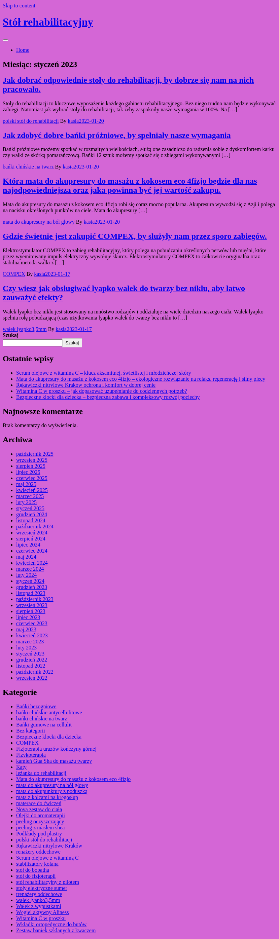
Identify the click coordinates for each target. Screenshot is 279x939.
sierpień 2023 (30, 611)
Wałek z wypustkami (38, 906)
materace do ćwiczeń (38, 803)
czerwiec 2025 (31, 478)
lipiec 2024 (28, 545)
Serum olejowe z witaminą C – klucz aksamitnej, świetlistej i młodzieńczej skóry (103, 373)
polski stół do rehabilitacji (31, 121)
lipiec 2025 (28, 472)
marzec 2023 (30, 641)
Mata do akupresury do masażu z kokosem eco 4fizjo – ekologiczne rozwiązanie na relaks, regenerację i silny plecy (140, 379)
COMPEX (14, 274)
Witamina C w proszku (41, 918)
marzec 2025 (30, 496)
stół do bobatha (32, 870)
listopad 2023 (30, 593)
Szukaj (11, 335)
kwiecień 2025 (32, 490)
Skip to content (19, 5)
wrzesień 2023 (31, 605)
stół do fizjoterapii (36, 876)
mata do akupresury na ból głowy (39, 222)
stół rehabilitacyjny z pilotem (47, 882)
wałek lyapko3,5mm (25, 329)
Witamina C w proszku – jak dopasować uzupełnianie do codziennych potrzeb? (101, 391)
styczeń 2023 (30, 653)
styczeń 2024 (30, 581)
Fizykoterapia (31, 755)
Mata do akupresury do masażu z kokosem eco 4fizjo (73, 779)
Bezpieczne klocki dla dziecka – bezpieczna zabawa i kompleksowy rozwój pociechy (108, 397)
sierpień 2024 (30, 538)
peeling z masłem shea (40, 827)
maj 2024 (26, 557)
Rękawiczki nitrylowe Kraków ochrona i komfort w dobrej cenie (85, 385)
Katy (21, 767)
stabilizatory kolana (37, 864)
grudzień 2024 (31, 514)
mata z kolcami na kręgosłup (47, 797)
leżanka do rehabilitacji (41, 773)
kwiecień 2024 (32, 563)
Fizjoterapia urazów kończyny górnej (56, 749)
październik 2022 (35, 672)
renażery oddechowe (38, 852)
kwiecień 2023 (32, 635)
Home (22, 50)
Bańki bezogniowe (36, 706)
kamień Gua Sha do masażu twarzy (54, 761)
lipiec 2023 (28, 617)
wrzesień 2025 (31, 460)
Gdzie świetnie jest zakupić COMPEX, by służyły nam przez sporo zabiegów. (135, 236)
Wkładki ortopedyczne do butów (51, 924)
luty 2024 (26, 575)
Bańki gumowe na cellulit (44, 724)
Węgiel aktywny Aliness (42, 912)
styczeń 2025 (30, 508)
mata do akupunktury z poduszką (52, 791)
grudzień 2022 (31, 660)
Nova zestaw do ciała (39, 809)
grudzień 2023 (31, 587)
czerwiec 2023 (31, 623)
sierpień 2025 (30, 466)
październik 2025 (35, 454)
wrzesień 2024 (31, 532)
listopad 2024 (30, 520)
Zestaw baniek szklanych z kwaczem (56, 930)
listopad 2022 (30, 666)
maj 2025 (26, 484)
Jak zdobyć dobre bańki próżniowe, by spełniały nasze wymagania (117, 135)
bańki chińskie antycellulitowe (49, 712)
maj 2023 (26, 629)
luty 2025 (26, 502)
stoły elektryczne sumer (41, 888)
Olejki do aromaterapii (40, 815)
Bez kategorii (30, 731)
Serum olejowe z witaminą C (47, 858)
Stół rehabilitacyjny (48, 22)
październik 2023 (35, 599)
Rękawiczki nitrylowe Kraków (49, 846)
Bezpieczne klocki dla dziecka (48, 737)
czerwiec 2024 (31, 551)
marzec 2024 (30, 569)
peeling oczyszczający (40, 821)
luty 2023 (26, 647)
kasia (73, 121)
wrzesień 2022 (31, 678)
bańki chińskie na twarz (28, 167)
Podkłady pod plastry (39, 833)
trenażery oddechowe (39, 894)
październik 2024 (35, 526)
